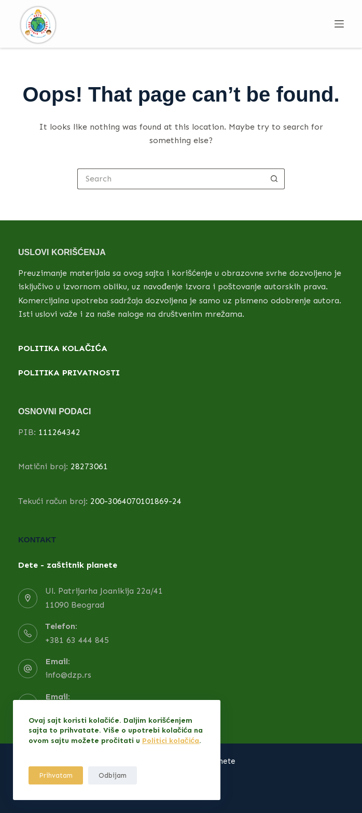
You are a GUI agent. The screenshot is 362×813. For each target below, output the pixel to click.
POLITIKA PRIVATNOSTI (69, 372)
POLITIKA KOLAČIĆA (62, 348)
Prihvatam (56, 775)
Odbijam (113, 775)
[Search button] (274, 179)
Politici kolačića (171, 740)
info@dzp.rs (68, 675)
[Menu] (339, 24)
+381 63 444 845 (77, 640)
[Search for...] (170, 179)
